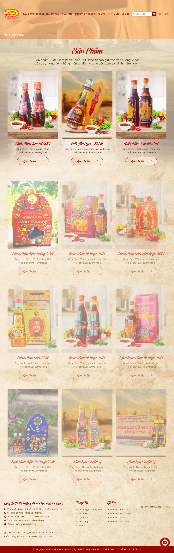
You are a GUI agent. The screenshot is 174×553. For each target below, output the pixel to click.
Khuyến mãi (104, 14)
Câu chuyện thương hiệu (36, 14)
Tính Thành (135, 549)
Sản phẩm (55, 14)
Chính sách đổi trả (117, 517)
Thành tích (67, 14)
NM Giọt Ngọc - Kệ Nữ (87, 144)
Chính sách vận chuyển (119, 513)
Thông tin (91, 14)
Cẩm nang (80, 14)
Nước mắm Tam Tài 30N (33, 144)
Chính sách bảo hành (118, 521)
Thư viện (115, 14)
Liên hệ (125, 14)
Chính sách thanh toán (119, 509)
